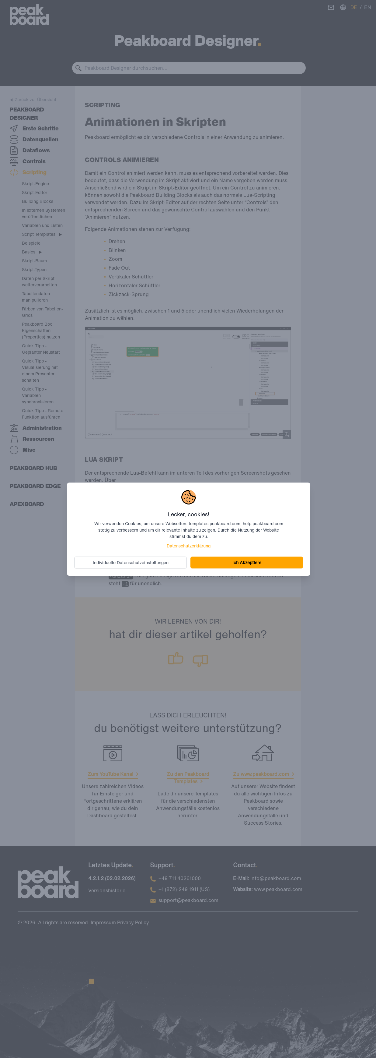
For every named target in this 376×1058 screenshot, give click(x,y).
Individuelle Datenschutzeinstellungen (131, 562)
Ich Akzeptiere (246, 562)
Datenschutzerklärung (189, 546)
